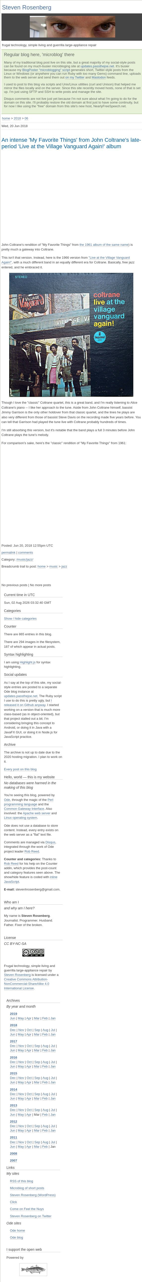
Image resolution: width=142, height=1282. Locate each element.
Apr (28, 1018)
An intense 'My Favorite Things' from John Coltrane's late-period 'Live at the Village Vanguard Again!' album (71, 143)
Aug (45, 1030)
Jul (53, 1030)
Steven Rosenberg (26, 7)
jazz (64, 566)
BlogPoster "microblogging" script (46, 70)
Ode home (17, 1230)
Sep (37, 1030)
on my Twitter (74, 77)
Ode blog (16, 1237)
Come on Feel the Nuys (27, 1209)
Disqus (50, 842)
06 (26, 118)
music (53, 566)
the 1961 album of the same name (103, 245)
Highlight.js (28, 662)
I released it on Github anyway (28, 703)
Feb (45, 1018)
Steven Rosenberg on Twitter (30, 1216)
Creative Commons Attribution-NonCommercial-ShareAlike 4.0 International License (26, 983)
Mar (36, 1018)
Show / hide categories (20, 618)
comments (25, 552)
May (21, 1018)
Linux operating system (20, 817)
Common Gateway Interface (24, 809)
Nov (21, 1030)
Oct (29, 1030)
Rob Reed (31, 851)
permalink (8, 552)
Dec (13, 1030)
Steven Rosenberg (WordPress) (33, 1195)
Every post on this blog (20, 769)
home (6, 118)
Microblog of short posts (27, 1188)
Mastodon (99, 77)
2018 (17, 118)
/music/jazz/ (24, 559)
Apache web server (36, 813)
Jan (53, 1018)
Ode (7, 800)
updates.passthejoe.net (97, 66)
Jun (12, 1018)
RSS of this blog (21, 1181)
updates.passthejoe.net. (21, 696)
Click (13, 1202)
